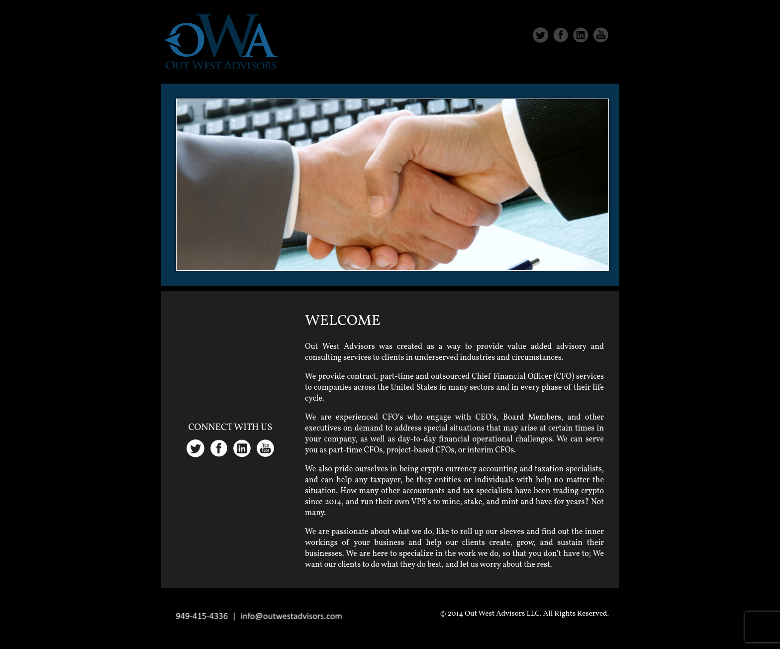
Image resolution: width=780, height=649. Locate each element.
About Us (466, 65)
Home (415, 65)
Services (523, 65)
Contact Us (585, 65)
